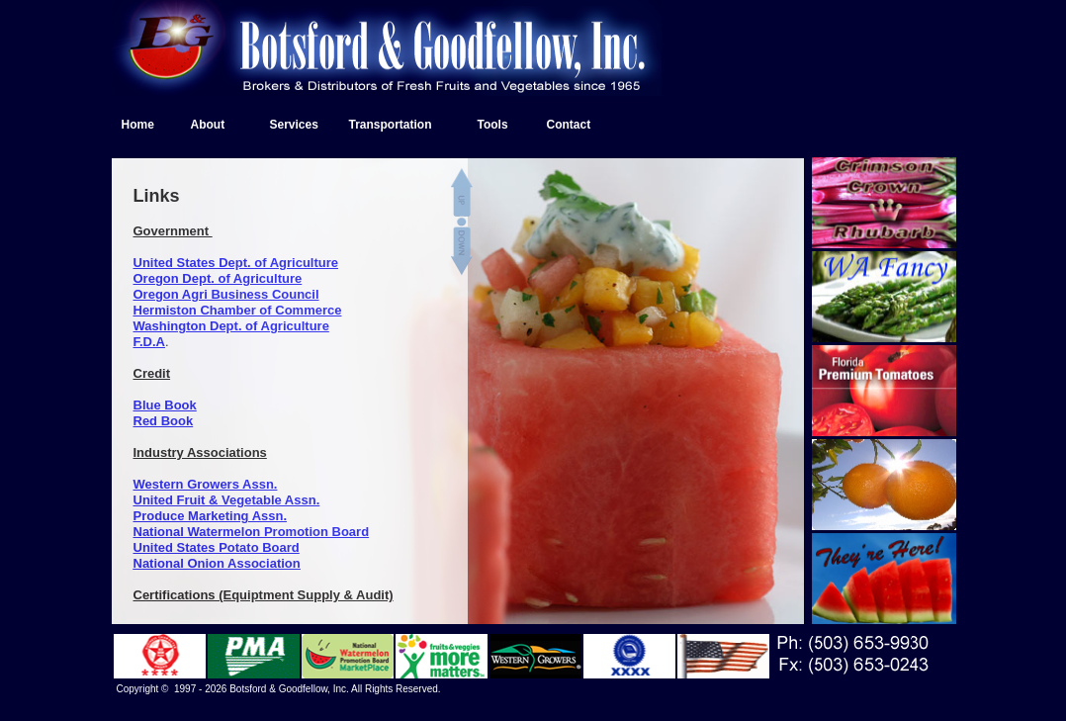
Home (138, 125)
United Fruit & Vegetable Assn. (226, 500)
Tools (493, 125)
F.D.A (149, 341)
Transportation (390, 125)
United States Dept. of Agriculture (236, 262)
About (208, 125)
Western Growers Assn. (205, 484)
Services (294, 125)
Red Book (163, 420)
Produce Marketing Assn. (210, 515)
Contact (569, 125)
